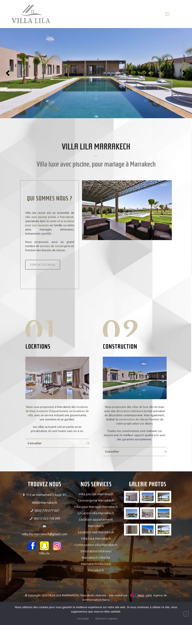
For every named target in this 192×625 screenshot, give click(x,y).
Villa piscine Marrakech (96, 494)
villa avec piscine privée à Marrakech (49, 216)
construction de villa (131, 419)
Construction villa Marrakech (96, 545)
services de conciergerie (55, 246)
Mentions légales (107, 618)
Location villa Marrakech (96, 513)
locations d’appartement (52, 411)
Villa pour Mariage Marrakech (96, 507)
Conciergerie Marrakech (96, 500)
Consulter (35, 443)
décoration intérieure (129, 411)
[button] (7, 73)
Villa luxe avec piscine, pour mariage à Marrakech (96, 164)
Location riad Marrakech (96, 532)
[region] (96, 73)
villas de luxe (140, 406)
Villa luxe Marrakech (96, 538)
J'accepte (83, 618)
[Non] (186, 613)
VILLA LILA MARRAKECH (96, 147)
